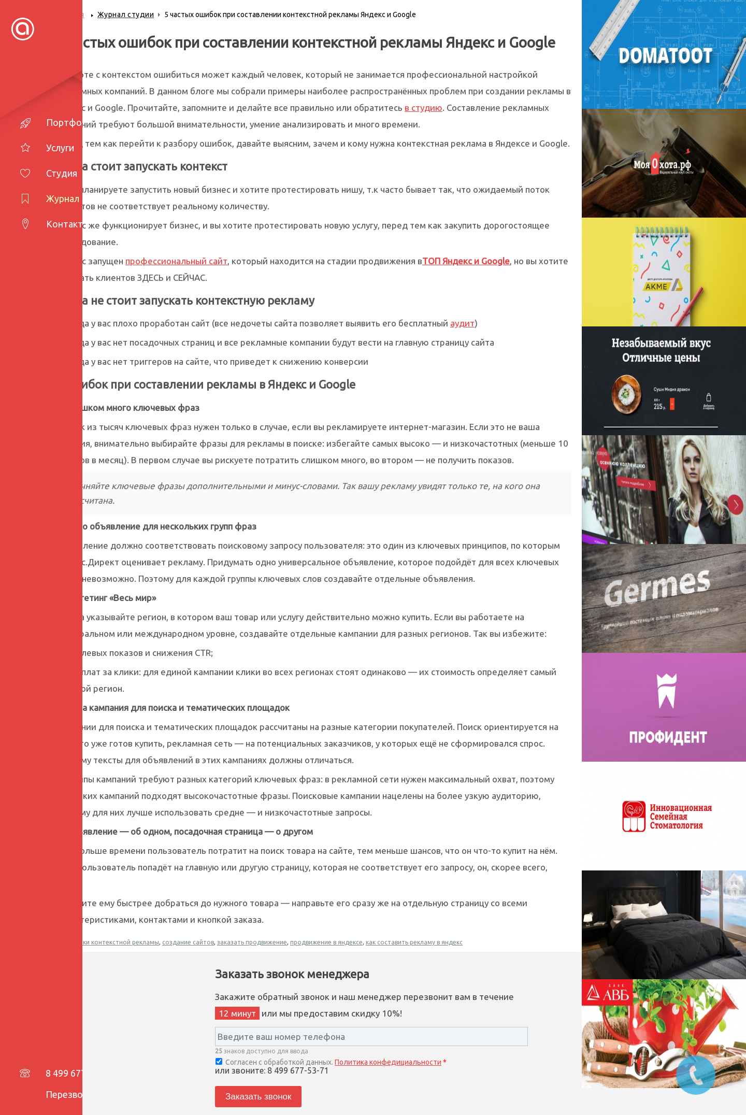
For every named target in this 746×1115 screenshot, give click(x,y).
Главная (70, 14)
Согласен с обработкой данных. (331, 1062)
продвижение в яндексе (326, 942)
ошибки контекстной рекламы (112, 942)
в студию (423, 107)
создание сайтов (188, 942)
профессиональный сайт (176, 261)
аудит (462, 323)
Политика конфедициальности (388, 1062)
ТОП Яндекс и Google (466, 261)
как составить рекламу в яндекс (414, 942)
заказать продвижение (252, 942)
